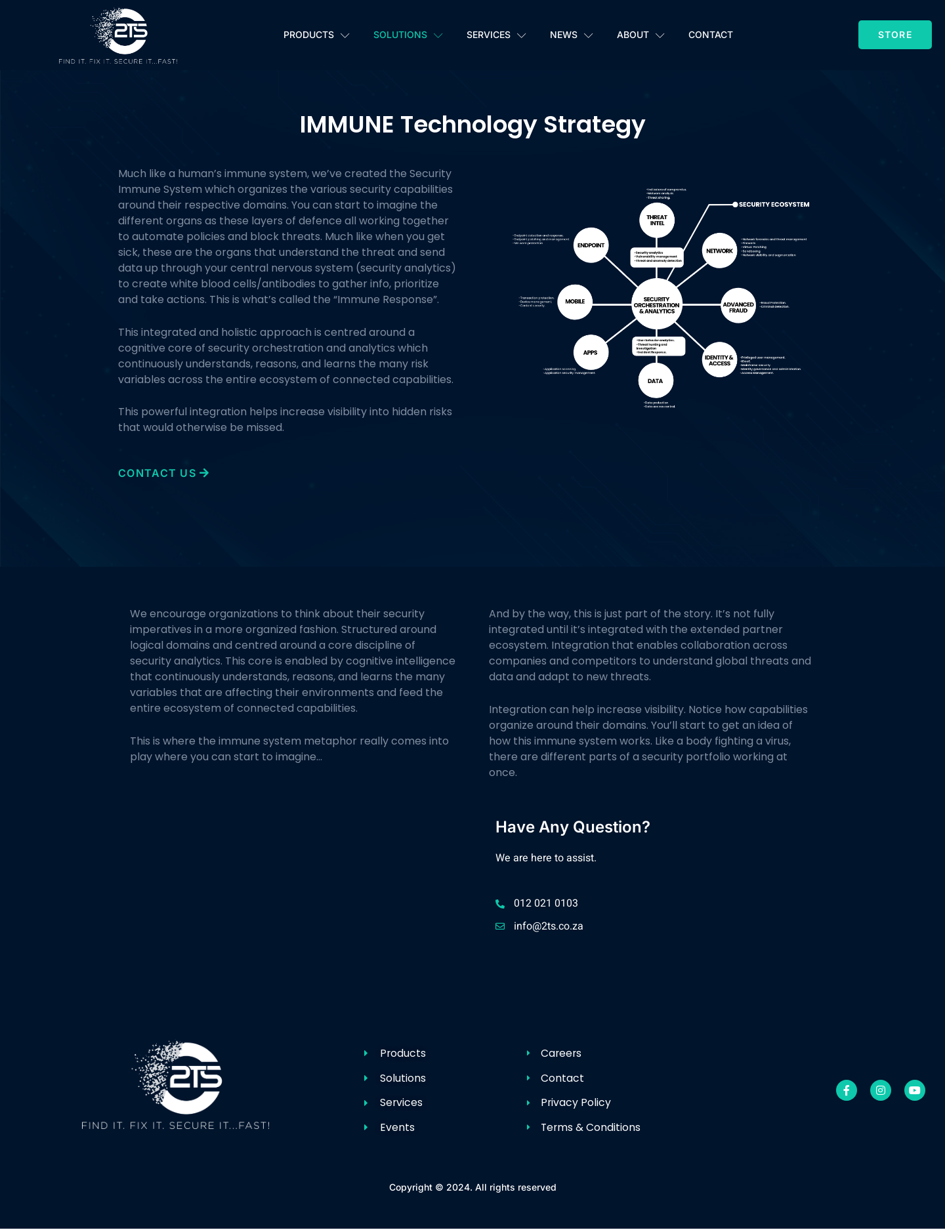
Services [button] (496, 35)
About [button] (641, 35)
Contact (710, 34)
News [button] (571, 35)
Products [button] (317, 35)
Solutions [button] (408, 35)
